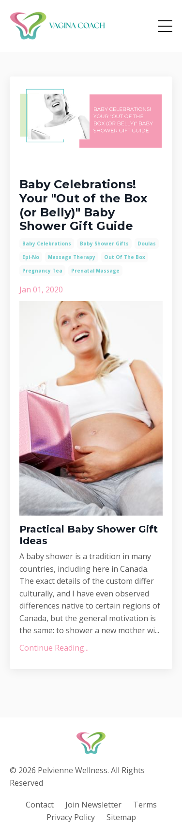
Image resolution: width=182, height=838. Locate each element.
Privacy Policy (70, 817)
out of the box (124, 257)
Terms (145, 804)
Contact (40, 804)
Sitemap (121, 817)
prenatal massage (95, 270)
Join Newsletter (93, 804)
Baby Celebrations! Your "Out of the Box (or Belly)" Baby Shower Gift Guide (83, 205)
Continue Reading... (54, 647)
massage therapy (71, 257)
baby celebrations (46, 243)
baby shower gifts (104, 243)
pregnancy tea (42, 270)
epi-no (30, 257)
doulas (146, 243)
